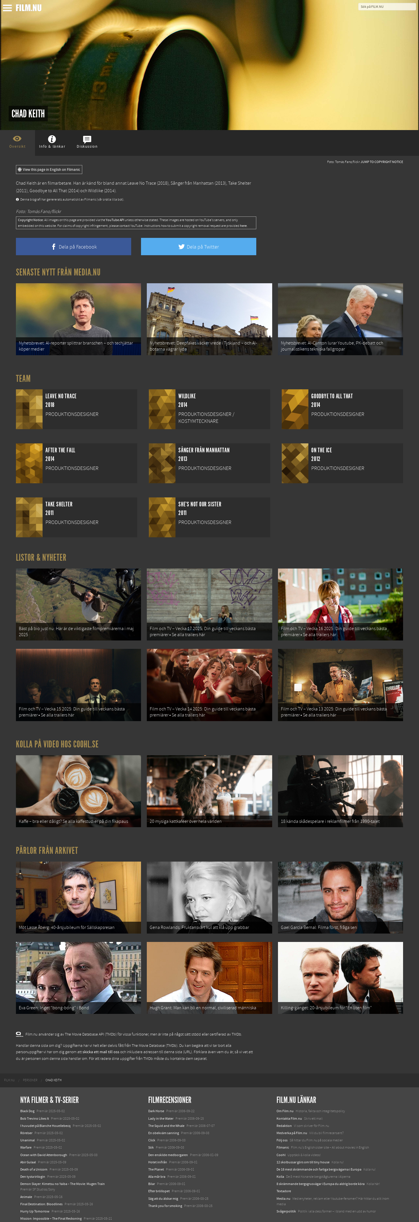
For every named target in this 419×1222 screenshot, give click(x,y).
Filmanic (283, 1126)
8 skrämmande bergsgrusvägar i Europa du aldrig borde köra (321, 1162)
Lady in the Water (160, 1097)
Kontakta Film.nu (289, 1097)
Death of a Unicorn (33, 1148)
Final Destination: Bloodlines (41, 1182)
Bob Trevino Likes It (34, 1097)
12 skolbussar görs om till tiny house (303, 1140)
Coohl (281, 1133)
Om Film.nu (285, 1090)
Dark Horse (156, 1090)
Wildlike (95, 190)
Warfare (26, 1126)
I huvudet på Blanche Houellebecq (45, 1104)
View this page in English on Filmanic (49, 170)
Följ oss (282, 1119)
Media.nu (283, 1177)
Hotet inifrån (157, 1140)
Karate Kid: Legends (34, 1212)
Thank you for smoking (165, 1184)
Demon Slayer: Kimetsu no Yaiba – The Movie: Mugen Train (62, 1162)
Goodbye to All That (48, 190)
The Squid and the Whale (166, 1104)
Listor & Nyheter (41, 554)
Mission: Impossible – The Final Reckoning (51, 1197)
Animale (26, 1175)
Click (151, 1119)
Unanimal (27, 1119)
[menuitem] (9, 1058)
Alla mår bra (156, 1155)
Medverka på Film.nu (292, 1111)
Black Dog (27, 1090)
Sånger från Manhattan (192, 183)
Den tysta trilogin (32, 1155)
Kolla (280, 1155)
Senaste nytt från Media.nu (58, 272)
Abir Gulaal (28, 1140)
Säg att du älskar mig (163, 1177)
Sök (151, 1126)
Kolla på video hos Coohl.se (57, 733)
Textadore (284, 1170)
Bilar (151, 1162)
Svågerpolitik (286, 1190)
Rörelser (26, 1111)
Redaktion (284, 1104)
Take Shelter (239, 183)
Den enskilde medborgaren (168, 1133)
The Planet (156, 1148)
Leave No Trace (141, 183)
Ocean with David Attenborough (43, 1133)
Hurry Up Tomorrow (35, 1190)
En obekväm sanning (163, 1111)
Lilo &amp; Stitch (32, 1204)
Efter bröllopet (159, 1170)
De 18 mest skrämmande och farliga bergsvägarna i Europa (319, 1148)
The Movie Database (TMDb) (155, 1024)
